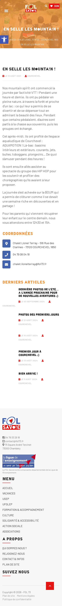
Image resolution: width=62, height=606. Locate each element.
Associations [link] (11, 531)
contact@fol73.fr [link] (12, 441)
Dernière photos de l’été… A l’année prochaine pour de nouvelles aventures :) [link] (38, 293)
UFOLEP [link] (7, 504)
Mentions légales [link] (26, 595)
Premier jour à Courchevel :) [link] (29, 353)
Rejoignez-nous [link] (13, 553)
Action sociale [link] (12, 526)
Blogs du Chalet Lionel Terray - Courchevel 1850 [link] (32, 39)
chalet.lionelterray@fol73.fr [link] (30, 264)
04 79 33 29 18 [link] (11, 437)
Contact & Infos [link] (13, 558)
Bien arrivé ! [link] (28, 374)
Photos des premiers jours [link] (38, 315)
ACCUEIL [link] (31, 35)
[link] (4, 39)
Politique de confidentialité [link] (16, 599)
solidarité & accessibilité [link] (20, 520)
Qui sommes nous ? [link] (14, 548)
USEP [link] (5, 498)
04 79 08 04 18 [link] (21, 254)
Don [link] (54, 6)
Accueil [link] (7, 488)
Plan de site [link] (10, 564)
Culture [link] (8, 515)
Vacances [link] (8, 493)
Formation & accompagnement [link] (23, 509)
